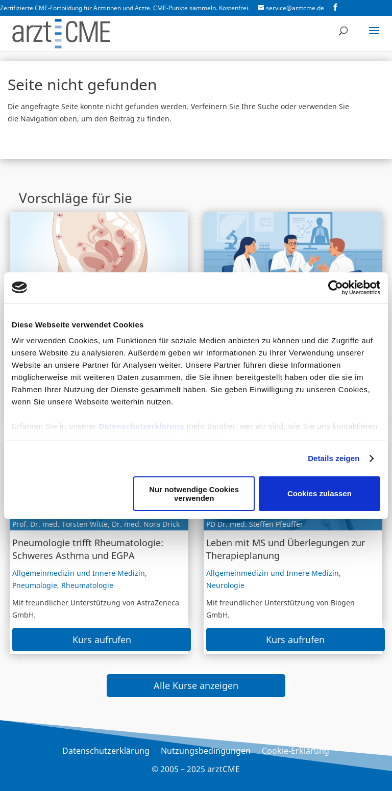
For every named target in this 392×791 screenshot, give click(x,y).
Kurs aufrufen (101, 639)
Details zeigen (333, 458)
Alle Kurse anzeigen (196, 685)
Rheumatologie (87, 585)
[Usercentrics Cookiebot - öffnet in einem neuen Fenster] (335, 287)
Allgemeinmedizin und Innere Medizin (78, 573)
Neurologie (225, 585)
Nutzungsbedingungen (206, 751)
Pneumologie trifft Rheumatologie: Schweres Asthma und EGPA (87, 549)
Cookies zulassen (319, 493)
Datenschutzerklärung (141, 426)
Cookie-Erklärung (295, 751)
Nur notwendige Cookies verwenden (194, 493)
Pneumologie (34, 585)
